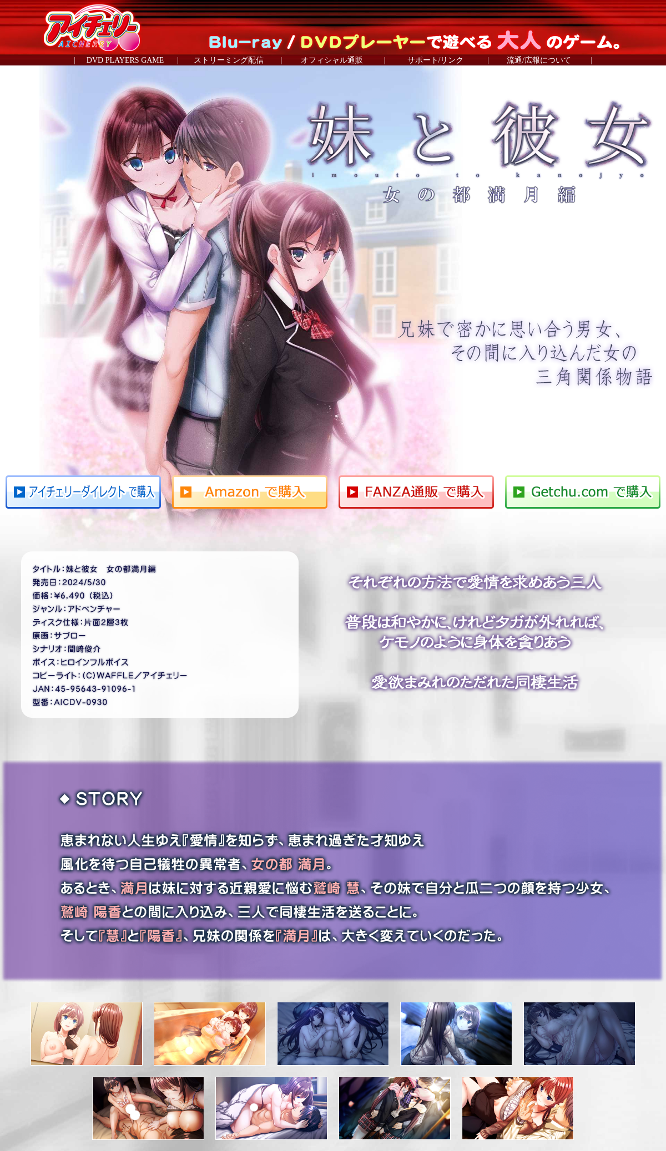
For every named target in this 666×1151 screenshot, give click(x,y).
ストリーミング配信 (229, 60)
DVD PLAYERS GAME (125, 60)
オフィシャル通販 (332, 60)
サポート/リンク (435, 60)
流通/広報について (539, 60)
